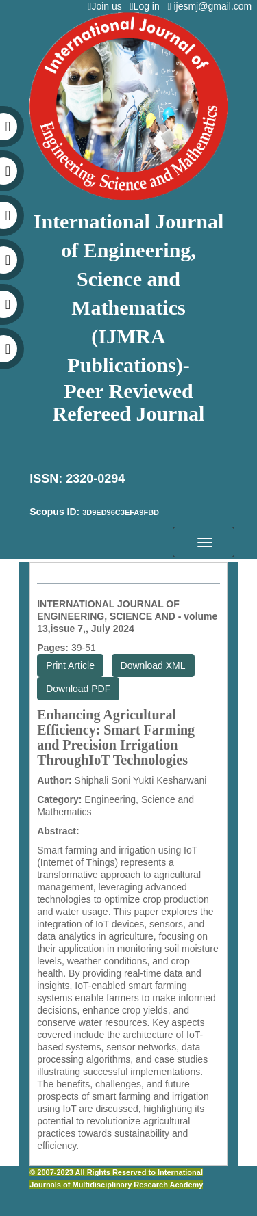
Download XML (153, 665)
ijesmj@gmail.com (212, 6)
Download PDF (78, 688)
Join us (107, 6)
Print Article (70, 665)
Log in (147, 6)
